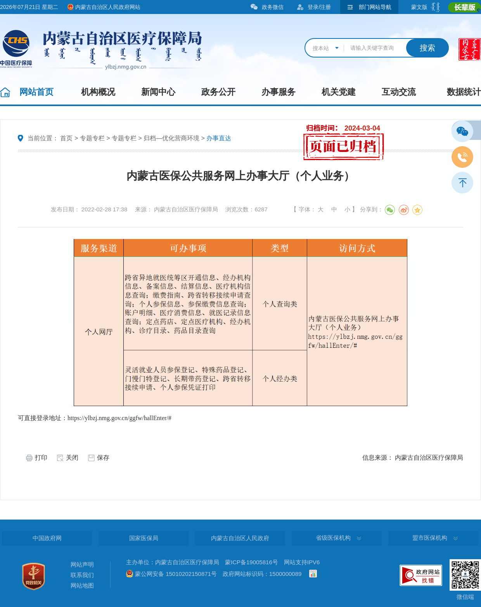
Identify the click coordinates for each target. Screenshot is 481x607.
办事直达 (218, 138)
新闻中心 (158, 92)
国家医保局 (143, 538)
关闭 (72, 457)
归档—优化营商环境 (171, 138)
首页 (66, 138)
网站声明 (82, 564)
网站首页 (36, 92)
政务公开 (218, 92)
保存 (103, 457)
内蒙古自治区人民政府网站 (107, 7)
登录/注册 (319, 7)
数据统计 (464, 92)
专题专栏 (92, 138)
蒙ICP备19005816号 (251, 562)
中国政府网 (47, 538)
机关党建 (339, 92)
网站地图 (82, 585)
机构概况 (98, 92)
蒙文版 (419, 7)
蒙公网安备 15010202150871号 (176, 573)
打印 (41, 457)
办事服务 (278, 92)
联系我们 (82, 575)
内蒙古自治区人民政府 (240, 538)
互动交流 (399, 92)
